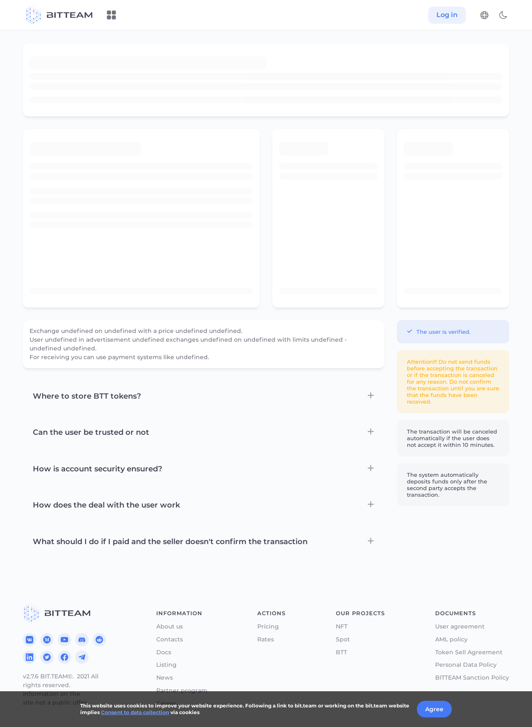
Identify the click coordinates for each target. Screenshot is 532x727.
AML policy (451, 639)
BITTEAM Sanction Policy (472, 677)
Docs (163, 652)
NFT (341, 626)
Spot (343, 639)
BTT (341, 652)
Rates (265, 639)
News (164, 677)
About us (169, 626)
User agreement (460, 626)
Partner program (181, 690)
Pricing (268, 626)
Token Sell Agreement (468, 652)
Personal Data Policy (466, 664)
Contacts (169, 639)
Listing (166, 664)
